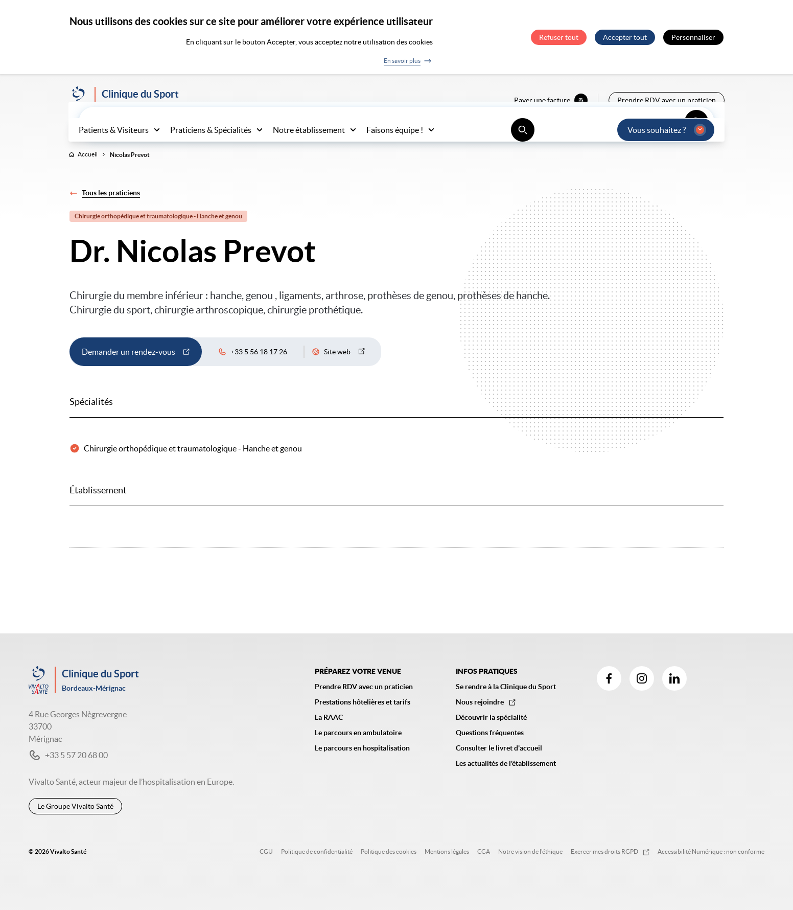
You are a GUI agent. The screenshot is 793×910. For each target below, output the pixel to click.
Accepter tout (625, 37)
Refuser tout (558, 37)
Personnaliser (693, 37)
